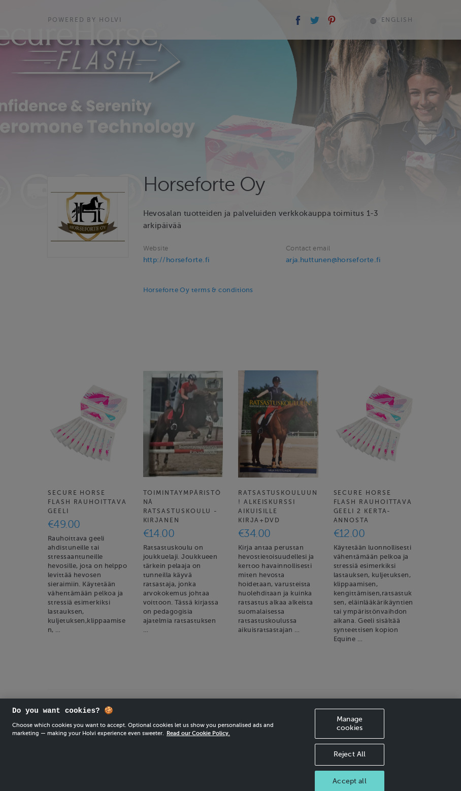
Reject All (350, 762)
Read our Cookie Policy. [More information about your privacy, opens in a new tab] (198, 741)
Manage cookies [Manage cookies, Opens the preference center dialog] (350, 731)
